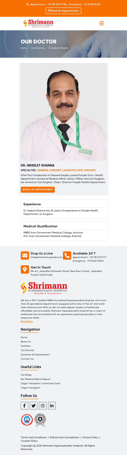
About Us (26, 341)
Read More (27, 321)
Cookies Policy (29, 440)
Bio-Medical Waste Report (35, 379)
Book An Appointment (63, 10)
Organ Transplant (30, 387)
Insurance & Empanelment (35, 354)
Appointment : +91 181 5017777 (45, 4)
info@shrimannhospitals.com (46, 257)
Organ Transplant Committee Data (40, 383)
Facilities (25, 346)
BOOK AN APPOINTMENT (38, 189)
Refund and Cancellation (64, 437)
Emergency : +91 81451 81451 (82, 4)
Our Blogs (26, 374)
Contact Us (27, 359)
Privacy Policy (90, 437)
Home (24, 48)
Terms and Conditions (34, 437)
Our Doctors (38, 48)
